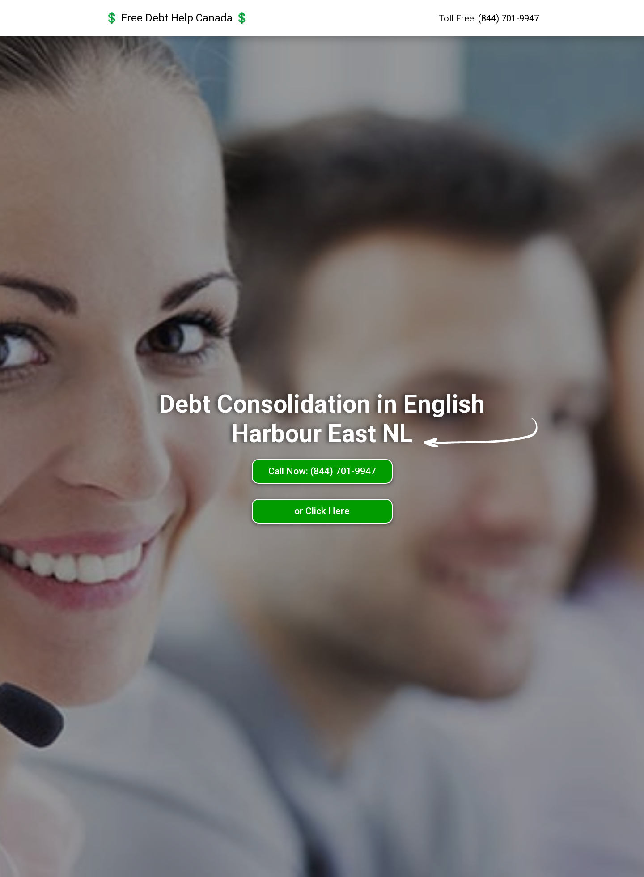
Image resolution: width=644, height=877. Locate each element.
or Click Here (322, 511)
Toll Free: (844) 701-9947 (489, 18)
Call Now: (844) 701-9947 (322, 471)
